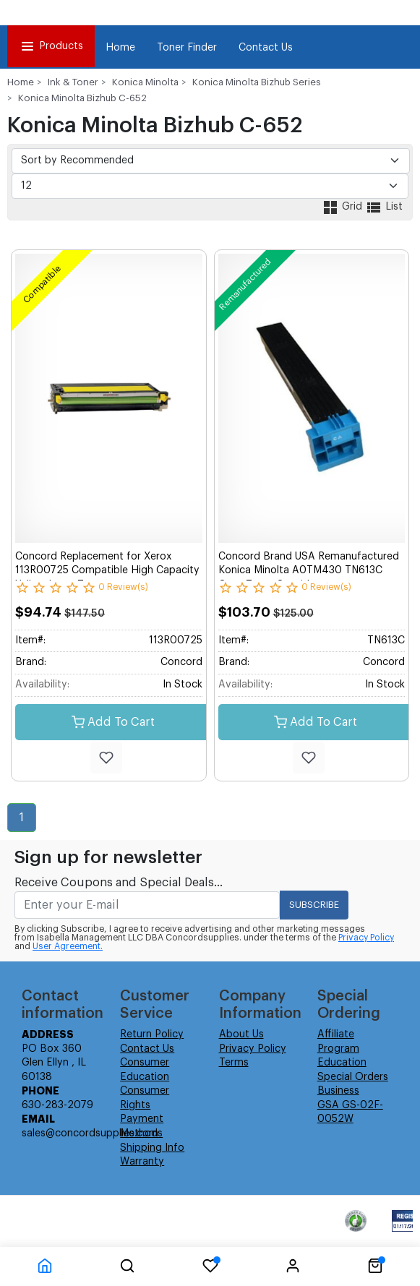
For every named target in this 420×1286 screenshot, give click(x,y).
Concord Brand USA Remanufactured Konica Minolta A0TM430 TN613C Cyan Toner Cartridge (308, 571)
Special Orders (352, 1077)
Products (51, 46)
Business (338, 1091)
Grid (343, 207)
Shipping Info (152, 1148)
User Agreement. (68, 946)
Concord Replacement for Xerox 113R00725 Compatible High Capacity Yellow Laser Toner (107, 571)
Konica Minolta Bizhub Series (256, 82)
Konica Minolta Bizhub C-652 (82, 98)
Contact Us (266, 48)
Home (120, 48)
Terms (234, 1063)
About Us (241, 1034)
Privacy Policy (366, 937)
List (384, 207)
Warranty (142, 1162)
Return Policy (152, 1034)
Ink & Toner (73, 82)
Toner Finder (187, 48)
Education (342, 1063)
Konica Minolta (145, 82)
